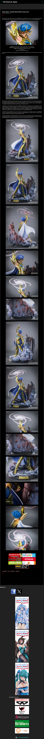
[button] (2, 15)
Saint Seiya (12, 571)
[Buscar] (42, 2)
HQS (8, 571)
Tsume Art (17, 571)
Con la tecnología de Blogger (22, 737)
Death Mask (5, 571)
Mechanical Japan (10, 2)
